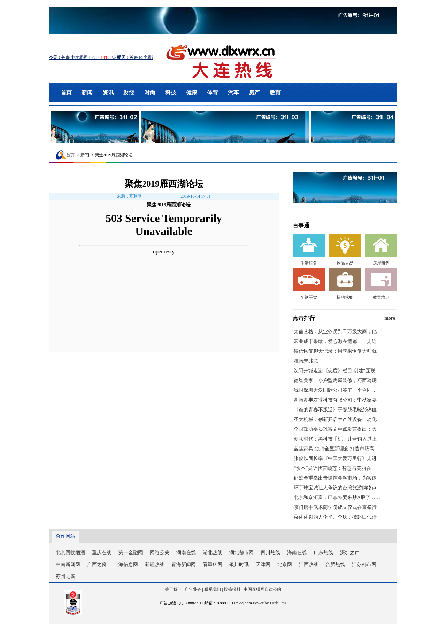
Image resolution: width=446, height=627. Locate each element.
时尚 (149, 92)
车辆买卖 (308, 297)
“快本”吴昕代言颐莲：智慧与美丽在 (332, 468)
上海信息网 (126, 564)
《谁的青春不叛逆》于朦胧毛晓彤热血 (335, 409)
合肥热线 (335, 564)
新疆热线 (154, 564)
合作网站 (65, 536)
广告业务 (193, 589)
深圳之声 (350, 552)
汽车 (233, 92)
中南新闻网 (68, 564)
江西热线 (308, 564)
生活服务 (308, 263)
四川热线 (270, 552)
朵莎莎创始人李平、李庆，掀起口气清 (335, 517)
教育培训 (381, 297)
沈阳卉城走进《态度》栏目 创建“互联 (334, 370)
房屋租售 (381, 263)
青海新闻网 (183, 564)
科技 (170, 92)
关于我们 (173, 589)
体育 (212, 92)
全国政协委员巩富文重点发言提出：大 (335, 429)
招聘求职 (345, 297)
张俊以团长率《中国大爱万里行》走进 (335, 458)
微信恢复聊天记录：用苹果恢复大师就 (335, 351)
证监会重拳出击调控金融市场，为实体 (335, 478)
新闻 (87, 92)
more (389, 318)
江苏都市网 (364, 564)
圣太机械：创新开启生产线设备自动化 (335, 419)
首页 (66, 92)
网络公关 (159, 552)
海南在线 (297, 552)
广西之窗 (97, 564)
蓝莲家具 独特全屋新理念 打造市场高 (334, 448)
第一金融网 (130, 552)
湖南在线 (186, 552)
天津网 (263, 564)
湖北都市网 (241, 552)
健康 (191, 92)
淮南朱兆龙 (306, 361)
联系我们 (212, 589)
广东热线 (323, 552)
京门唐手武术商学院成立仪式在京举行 (335, 507)
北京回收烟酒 (70, 552)
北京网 (284, 564)
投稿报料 (232, 589)
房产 (254, 92)
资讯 (108, 92)
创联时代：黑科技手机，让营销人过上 (335, 439)
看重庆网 (212, 564)
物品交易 (345, 263)
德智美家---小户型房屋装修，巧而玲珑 (335, 380)
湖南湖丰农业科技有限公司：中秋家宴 (335, 400)
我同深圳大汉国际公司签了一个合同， (335, 390)
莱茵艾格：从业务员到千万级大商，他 (335, 331)
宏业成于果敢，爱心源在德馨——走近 (335, 341)
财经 (128, 92)
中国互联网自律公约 (262, 589)
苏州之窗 (65, 576)
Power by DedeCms (269, 603)
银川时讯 (239, 564)
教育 (275, 92)
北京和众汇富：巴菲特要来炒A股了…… (337, 497)
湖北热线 (212, 552)
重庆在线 (102, 552)
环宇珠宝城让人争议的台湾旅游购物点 (335, 487)
